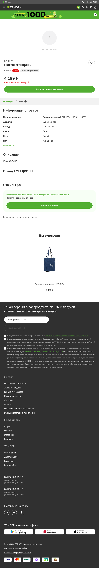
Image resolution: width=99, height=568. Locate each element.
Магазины (9, 435)
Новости (8, 431)
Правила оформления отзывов (19, 198)
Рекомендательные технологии (19, 413)
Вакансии (9, 461)
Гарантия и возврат (13, 392)
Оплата (7, 404)
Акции (7, 426)
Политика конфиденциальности (17, 552)
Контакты (8, 439)
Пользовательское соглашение (19, 409)
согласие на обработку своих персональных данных (44, 352)
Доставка (8, 400)
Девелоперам (10, 457)
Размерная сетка (12, 396)
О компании (10, 453)
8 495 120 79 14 (89, 2)
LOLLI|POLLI (10, 61)
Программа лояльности (15, 383)
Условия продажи (12, 388)
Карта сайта (10, 465)
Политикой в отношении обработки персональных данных (66, 336)
